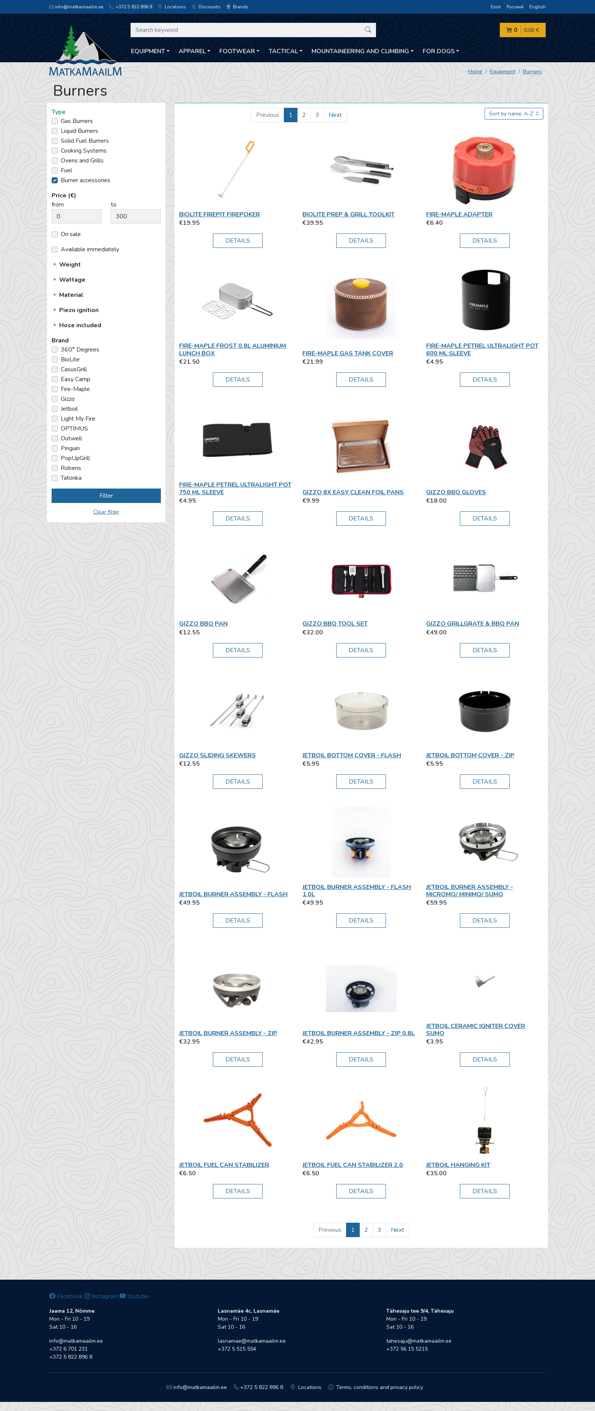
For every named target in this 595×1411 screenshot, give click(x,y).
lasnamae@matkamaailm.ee (252, 1341)
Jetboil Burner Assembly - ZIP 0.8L (358, 1033)
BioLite (70, 359)
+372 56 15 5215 (407, 1349)
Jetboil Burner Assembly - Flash (233, 894)
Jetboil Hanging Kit (458, 1165)
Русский (515, 7)
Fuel (66, 170)
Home (475, 71)
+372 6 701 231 (68, 1349)
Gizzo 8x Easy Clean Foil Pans (353, 492)
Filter (106, 496)
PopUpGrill (75, 458)
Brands (237, 7)
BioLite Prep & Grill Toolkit (348, 214)
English (537, 7)
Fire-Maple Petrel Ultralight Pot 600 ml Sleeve (482, 349)
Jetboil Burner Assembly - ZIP (228, 1033)
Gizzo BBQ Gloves (456, 492)
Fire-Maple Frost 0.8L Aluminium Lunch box (232, 349)
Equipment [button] (148, 51)
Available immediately (90, 249)
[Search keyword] (253, 30)
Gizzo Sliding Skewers (217, 755)
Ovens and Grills (82, 160)
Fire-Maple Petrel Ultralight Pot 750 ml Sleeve (235, 488)
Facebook (66, 1296)
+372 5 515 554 (237, 1349)
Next (335, 115)
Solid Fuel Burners (85, 141)
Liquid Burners (79, 131)
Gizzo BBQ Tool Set (335, 624)
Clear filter (106, 512)
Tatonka (71, 478)
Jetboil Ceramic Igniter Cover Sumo (475, 1029)
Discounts (206, 7)
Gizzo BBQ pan (203, 624)
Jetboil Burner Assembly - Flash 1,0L (356, 891)
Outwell (71, 438)
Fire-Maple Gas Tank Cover (347, 353)
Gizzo (68, 399)
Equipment (502, 71)
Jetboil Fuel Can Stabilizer (224, 1165)
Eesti (496, 7)
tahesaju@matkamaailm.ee (419, 1341)
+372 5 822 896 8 (130, 7)
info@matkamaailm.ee (76, 7)
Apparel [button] (192, 51)
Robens (71, 468)
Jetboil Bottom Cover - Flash (351, 755)
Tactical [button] (283, 51)
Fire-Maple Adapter (459, 214)
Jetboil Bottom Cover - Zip (470, 755)
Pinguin (70, 448)
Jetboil (69, 409)
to (113, 204)
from (58, 204)
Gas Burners (77, 121)
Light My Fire (78, 419)
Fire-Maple (75, 389)
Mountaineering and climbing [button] (360, 51)
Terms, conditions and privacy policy (375, 1387)
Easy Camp (75, 379)
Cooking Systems (84, 151)
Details (237, 240)
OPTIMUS (74, 428)
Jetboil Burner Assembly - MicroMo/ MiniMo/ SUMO (469, 891)
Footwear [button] (237, 51)
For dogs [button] (439, 51)
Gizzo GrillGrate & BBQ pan (472, 624)
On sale (71, 234)
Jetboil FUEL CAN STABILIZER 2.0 (352, 1165)
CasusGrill (74, 369)
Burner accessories (85, 180)
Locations (172, 7)
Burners (532, 71)
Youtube (134, 1296)
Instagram (101, 1296)
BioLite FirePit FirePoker (219, 214)
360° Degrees (80, 349)
